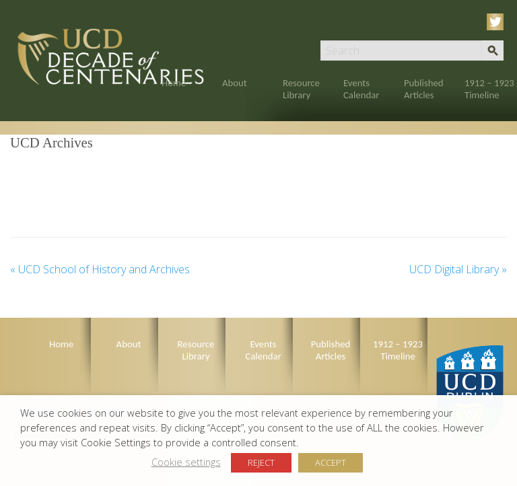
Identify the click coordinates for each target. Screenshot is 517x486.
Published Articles (424, 89)
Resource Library (301, 89)
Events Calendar (361, 89)
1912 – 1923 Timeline (489, 89)
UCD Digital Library (458, 269)
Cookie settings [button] (186, 461)
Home (174, 83)
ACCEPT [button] (330, 462)
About (234, 83)
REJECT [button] (261, 462)
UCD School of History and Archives (100, 269)
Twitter (497, 21)
